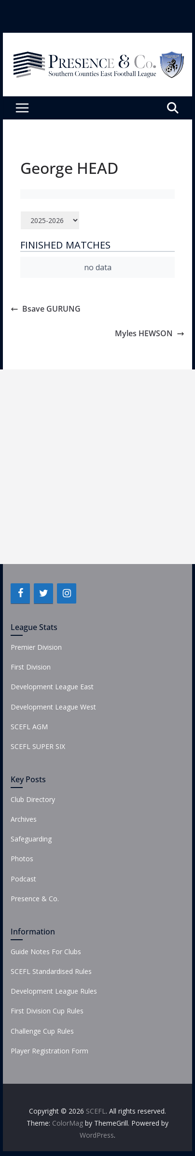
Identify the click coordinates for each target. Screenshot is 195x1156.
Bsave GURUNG (46, 308)
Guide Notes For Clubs (46, 951)
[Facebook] (20, 593)
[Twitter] (43, 593)
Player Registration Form (49, 1050)
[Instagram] (66, 593)
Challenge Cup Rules (42, 1031)
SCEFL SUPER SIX (38, 746)
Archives (24, 819)
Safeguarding (31, 838)
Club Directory (33, 799)
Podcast (23, 878)
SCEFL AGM (29, 726)
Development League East (52, 686)
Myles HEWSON (149, 333)
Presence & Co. (35, 898)
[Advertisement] (97, 466)
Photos (22, 858)
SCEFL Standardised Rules (51, 971)
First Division (31, 666)
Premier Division (36, 647)
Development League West (53, 706)
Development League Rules (54, 991)
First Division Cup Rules (47, 1010)
